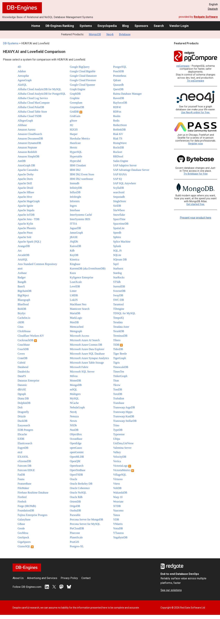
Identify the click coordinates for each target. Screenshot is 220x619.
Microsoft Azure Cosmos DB (86, 344)
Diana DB (23, 398)
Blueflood (23, 304)
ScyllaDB (118, 187)
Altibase (22, 125)
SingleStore (119, 201)
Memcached (76, 326)
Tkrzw (116, 385)
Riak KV (118, 134)
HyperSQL (76, 151)
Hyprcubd (75, 160)
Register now (195, 143)
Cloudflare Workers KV (31, 335)
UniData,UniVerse (123, 443)
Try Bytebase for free (196, 173)
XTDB (117, 506)
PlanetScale (76, 537)
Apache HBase (26, 192)
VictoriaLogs (122, 465)
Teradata (118, 322)
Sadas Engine (120, 160)
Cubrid (21, 362)
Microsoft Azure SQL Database (87, 353)
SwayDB (118, 295)
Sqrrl (116, 264)
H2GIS (74, 129)
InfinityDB (76, 187)
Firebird (22, 497)
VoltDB (117, 488)
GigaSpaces (24, 541)
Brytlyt (21, 313)
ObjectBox (76, 434)
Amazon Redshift (27, 151)
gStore (73, 120)
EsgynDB (23, 447)
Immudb (74, 183)
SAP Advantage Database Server (131, 169)
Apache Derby (26, 174)
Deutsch (213, 9)
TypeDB (117, 429)
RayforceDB (120, 102)
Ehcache (22, 434)
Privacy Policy (69, 578)
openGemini (76, 452)
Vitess (116, 483)
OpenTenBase (77, 470)
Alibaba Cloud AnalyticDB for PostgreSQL (42, 93)
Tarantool (118, 304)
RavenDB (118, 98)
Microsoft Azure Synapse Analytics (89, 358)
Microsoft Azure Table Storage (87, 362)
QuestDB (118, 89)
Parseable (75, 515)
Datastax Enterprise (28, 380)
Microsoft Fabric (79, 367)
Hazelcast (75, 143)
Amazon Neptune (27, 147)
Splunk (117, 246)
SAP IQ (117, 178)
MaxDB (74, 322)
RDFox (117, 111)
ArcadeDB (23, 255)
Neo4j (109, 34)
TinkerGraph (120, 376)
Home (35, 26)
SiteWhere (119, 210)
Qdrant (117, 80)
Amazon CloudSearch (30, 134)
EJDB (21, 438)
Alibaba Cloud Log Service (33, 98)
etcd (20, 452)
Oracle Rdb (76, 497)
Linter (73, 290)
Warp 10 (117, 497)
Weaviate (118, 501)
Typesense (118, 434)
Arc (20, 250)
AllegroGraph (25, 120)
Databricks (23, 371)
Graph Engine (77, 89)
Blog (125, 26)
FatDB (21, 474)
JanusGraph (76, 232)
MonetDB (75, 380)
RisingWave (120, 143)
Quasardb (118, 84)
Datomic (22, 385)
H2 (71, 125)
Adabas (22, 71)
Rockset (117, 151)
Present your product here (195, 217)
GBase (21, 523)
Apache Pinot (25, 232)
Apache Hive (25, 196)
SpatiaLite (118, 228)
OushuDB (75, 510)
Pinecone (75, 532)
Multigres (75, 393)
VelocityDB (119, 456)
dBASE (22, 389)
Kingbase (75, 264)
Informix (75, 201)
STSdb (117, 281)
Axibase (22, 272)
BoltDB (22, 308)
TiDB (118, 344)
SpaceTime (119, 219)
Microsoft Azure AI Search (85, 340)
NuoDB (74, 429)
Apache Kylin (25, 223)
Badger (22, 277)
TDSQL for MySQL (124, 313)
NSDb (73, 425)
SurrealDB (119, 286)
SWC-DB (118, 299)
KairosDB (75, 246)
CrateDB (22, 358)
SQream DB (120, 259)
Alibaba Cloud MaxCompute (34, 102)
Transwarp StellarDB (125, 420)
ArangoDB (24, 246)
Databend (23, 367)
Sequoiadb (119, 196)
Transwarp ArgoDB (124, 407)
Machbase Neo (78, 304)
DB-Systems (10, 43)
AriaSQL (23, 259)
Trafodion (118, 398)
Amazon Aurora (26, 129)
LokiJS (74, 299)
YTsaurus (118, 532)
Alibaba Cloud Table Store (32, 111)
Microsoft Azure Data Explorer (87, 349)
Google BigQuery (79, 66)
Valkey (117, 452)
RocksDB (118, 147)
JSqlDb (74, 241)
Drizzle (22, 416)
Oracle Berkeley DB (81, 483)
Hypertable (76, 156)
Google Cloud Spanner (82, 84)
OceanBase (76, 438)
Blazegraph (24, 299)
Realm (116, 116)
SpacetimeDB (120, 223)
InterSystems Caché (81, 214)
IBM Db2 (75, 169)
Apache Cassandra (28, 169)
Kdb (72, 250)
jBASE (74, 237)
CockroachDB (27, 340)
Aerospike (23, 75)
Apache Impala (26, 210)
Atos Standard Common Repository (37, 264)
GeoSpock (23, 537)
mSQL (73, 389)
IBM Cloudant (78, 165)
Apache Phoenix (27, 228)
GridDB (76, 111)
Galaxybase (24, 519)
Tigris (116, 362)
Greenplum (76, 102)
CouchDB (23, 349)
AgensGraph (25, 80)
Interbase (75, 210)
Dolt (20, 407)
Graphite (74, 98)
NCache (74, 402)
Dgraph (22, 393)
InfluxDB (75, 192)
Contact (86, 578)
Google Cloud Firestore (83, 80)
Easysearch (24, 425)
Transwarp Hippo (122, 411)
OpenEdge (76, 443)
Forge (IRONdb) (27, 506)
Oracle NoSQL (78, 492)
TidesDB (118, 349)
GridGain (75, 116)
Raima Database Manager (127, 93)
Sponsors (141, 26)
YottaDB (118, 528)
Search (159, 26)
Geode (21, 528)
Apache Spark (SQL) (29, 241)
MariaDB (75, 313)
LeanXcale (76, 281)
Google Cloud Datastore (83, 75)
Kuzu (73, 272)
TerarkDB (118, 331)
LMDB (74, 295)
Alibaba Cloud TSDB (29, 116)
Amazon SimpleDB (28, 156)
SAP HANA (120, 174)
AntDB (22, 160)
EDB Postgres (25, 429)
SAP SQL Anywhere (124, 183)
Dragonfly (23, 411)
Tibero (116, 340)
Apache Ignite (25, 205)
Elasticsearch (25, 443)
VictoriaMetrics (123, 470)
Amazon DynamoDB (29, 143)
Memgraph (76, 331)
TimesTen (118, 371)
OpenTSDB (76, 474)
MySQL (74, 398)
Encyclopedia (107, 26)
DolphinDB (24, 402)
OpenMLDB (77, 456)
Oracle (73, 479)
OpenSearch (76, 465)
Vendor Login (179, 26)
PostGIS (74, 541)
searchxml (118, 192)
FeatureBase (24, 483)
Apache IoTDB (26, 214)
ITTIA (73, 223)
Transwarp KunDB (123, 416)
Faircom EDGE (26, 470)
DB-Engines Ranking (60, 26)
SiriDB (117, 205)
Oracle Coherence (80, 488)
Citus (20, 326)
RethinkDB (119, 129)
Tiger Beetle (120, 353)
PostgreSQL (120, 66)
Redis (116, 120)
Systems (85, 26)
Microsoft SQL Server (82, 371)
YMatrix (118, 523)
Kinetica (74, 259)
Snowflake (119, 214)
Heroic (73, 147)
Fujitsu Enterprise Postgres (32, 515)
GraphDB (75, 93)
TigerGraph (119, 358)
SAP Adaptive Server (125, 165)
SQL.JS (117, 250)
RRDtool (118, 156)
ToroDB (117, 393)
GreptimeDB (77, 107)
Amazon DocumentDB (30, 138)
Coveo (21, 353)
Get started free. (195, 204)
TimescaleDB (120, 367)
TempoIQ (118, 317)
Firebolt (22, 501)
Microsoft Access (79, 335)
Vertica (117, 461)
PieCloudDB (77, 528)
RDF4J (117, 107)
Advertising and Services (42, 578)
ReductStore (120, 125)
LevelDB (75, 286)
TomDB (117, 389)
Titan (116, 380)
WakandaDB (120, 492)
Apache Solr (24, 237)
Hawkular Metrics (80, 138)
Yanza (116, 515)
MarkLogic (76, 317)
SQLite (117, 255)
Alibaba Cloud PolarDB (31, 107)
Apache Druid (25, 187)
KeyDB (74, 255)
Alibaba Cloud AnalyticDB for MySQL (39, 89)
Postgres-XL (77, 546)
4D (19, 66)
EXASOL (23, 456)
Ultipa (116, 438)
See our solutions (171, 590)
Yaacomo (118, 510)
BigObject (23, 295)
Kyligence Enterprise (81, 277)
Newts (73, 420)
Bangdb (22, 281)
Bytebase (125, 34)
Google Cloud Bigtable (82, 71)
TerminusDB (120, 335)
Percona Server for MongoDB (86, 519)
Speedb (117, 232)
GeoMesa (23, 532)
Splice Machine (121, 241)
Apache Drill (25, 183)
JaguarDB (75, 228)
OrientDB (75, 501)
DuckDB (22, 420)
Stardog (117, 272)
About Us (18, 578)
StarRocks (118, 277)
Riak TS (117, 138)
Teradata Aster (121, 326)
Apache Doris (25, 178)
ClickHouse (24, 331)
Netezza (74, 416)
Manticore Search (79, 308)
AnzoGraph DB (26, 165)
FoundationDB (26, 510)
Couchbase (24, 344)
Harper (73, 134)
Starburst (118, 268)
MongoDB (95, 34)
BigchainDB (24, 290)
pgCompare (182, 65)
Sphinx (117, 237)
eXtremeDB (24, 461)
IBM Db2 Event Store (82, 174)
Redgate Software (206, 16)
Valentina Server (122, 447)
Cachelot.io (24, 317)
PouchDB (118, 71)
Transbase (118, 402)
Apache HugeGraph (29, 201)
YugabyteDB (120, 537)
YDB (116, 519)
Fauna (21, 479)
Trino (116, 425)
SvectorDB (119, 290)
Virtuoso (118, 479)
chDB (21, 322)
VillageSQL (119, 474)
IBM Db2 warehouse (81, 178)
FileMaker (23, 488)
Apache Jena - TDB (28, 219)
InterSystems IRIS (80, 219)
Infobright (75, 196)
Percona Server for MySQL (85, 523)
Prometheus (119, 75)
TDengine (118, 308)
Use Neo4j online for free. (195, 112)
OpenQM (75, 461)
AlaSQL (22, 84)
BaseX (21, 286)
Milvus (74, 376)
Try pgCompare (195, 80)
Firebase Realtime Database (33, 492)
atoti (20, 268)
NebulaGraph (77, 407)
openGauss (76, 447)
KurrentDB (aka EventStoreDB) (87, 268)
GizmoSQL (26, 546)
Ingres (73, 205)
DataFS (22, 376)
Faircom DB (24, 465)
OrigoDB (75, 506)
